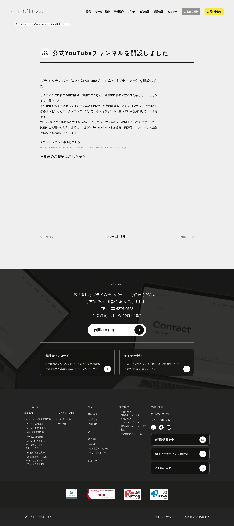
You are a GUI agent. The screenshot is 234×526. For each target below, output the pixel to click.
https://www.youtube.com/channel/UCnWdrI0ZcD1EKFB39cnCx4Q (83, 147)
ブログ (131, 11)
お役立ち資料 (191, 11)
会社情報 (144, 11)
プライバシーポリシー (163, 517)
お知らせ (25, 24)
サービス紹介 (102, 11)
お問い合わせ (214, 11)
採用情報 (158, 11)
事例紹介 (119, 11)
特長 (88, 11)
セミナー (172, 11)
